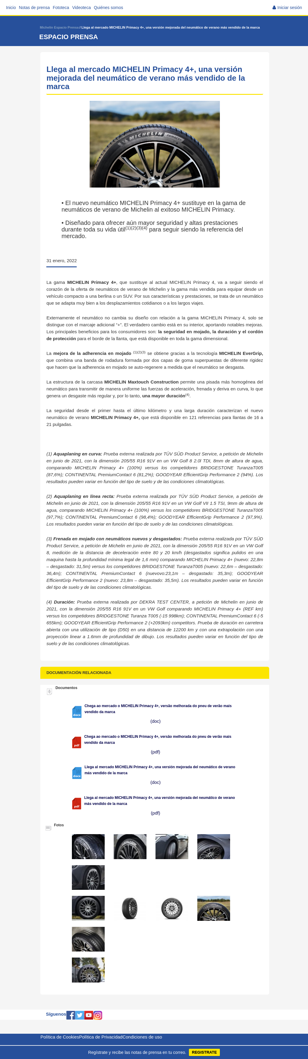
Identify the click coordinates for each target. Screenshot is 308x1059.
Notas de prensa (34, 7)
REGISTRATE (204, 1052)
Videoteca (81, 7)
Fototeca (61, 7)
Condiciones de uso (142, 1036)
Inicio (11, 7)
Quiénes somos (108, 7)
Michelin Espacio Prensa (59, 27)
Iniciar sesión (289, 7)
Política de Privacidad (100, 1036)
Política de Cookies (60, 1036)
